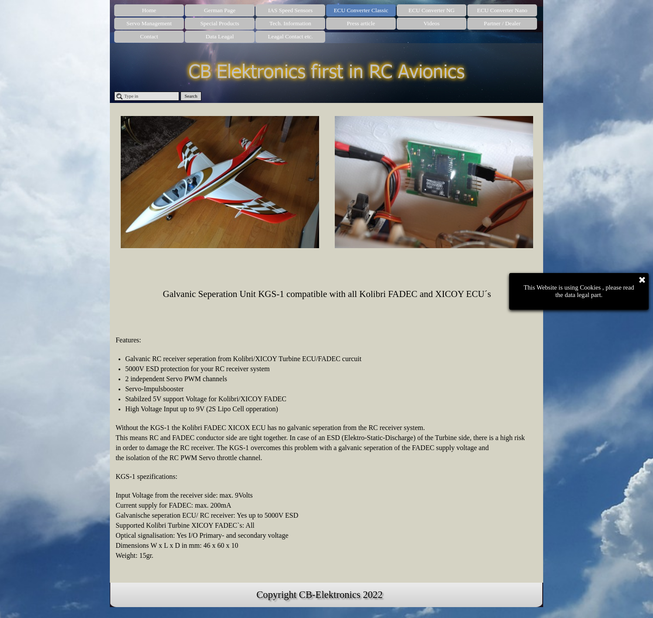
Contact (149, 36)
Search (191, 96)
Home (149, 10)
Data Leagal (220, 36)
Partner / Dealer (502, 23)
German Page (219, 10)
